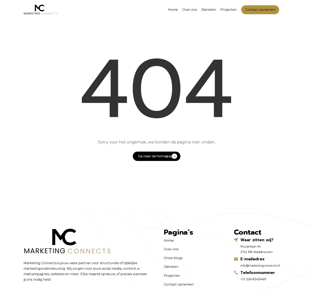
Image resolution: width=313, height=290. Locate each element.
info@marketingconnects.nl (260, 265)
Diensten (208, 10)
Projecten (228, 10)
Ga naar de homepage (156, 156)
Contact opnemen (260, 10)
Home (173, 10)
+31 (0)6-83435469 (253, 279)
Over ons (189, 10)
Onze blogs (173, 258)
